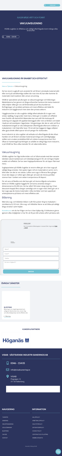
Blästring (5, 431)
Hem (3, 86)
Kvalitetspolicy (37, 424)
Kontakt (5, 438)
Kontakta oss (6, 210)
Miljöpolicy (36, 417)
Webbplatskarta (37, 438)
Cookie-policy (36, 431)
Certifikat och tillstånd (40, 434)
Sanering (5, 420)
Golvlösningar (7, 427)
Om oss (4, 434)
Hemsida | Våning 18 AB (31, 446)
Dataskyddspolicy (38, 427)
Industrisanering (7, 424)
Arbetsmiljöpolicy (38, 420)
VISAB (13, 376)
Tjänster (10, 86)
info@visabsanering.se (20, 369)
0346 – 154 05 (18, 363)
